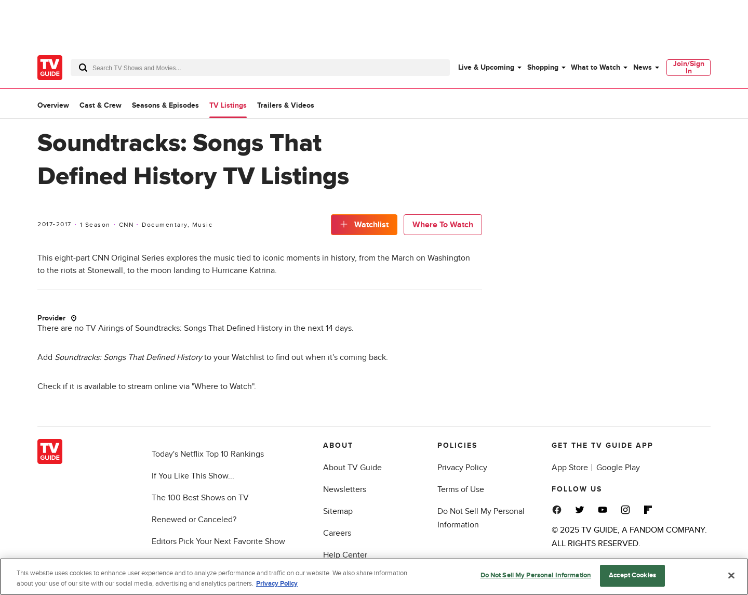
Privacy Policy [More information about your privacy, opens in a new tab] (277, 583)
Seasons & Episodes (165, 105)
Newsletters (344, 489)
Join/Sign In (688, 67)
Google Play (618, 467)
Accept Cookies (632, 575)
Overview (53, 105)
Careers (337, 533)
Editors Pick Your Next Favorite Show (218, 541)
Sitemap (338, 511)
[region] (374, 576)
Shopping (542, 67)
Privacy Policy (462, 467)
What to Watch (595, 67)
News (642, 67)
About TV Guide (352, 467)
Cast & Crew (100, 105)
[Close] (731, 575)
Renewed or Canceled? (194, 519)
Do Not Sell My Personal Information (536, 575)
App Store (570, 467)
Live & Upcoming (486, 67)
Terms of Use (460, 489)
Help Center (345, 555)
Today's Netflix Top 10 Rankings (208, 454)
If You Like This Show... (193, 476)
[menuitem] (489, 67)
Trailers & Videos (285, 105)
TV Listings (228, 105)
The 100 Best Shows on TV (200, 498)
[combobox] (260, 67)
